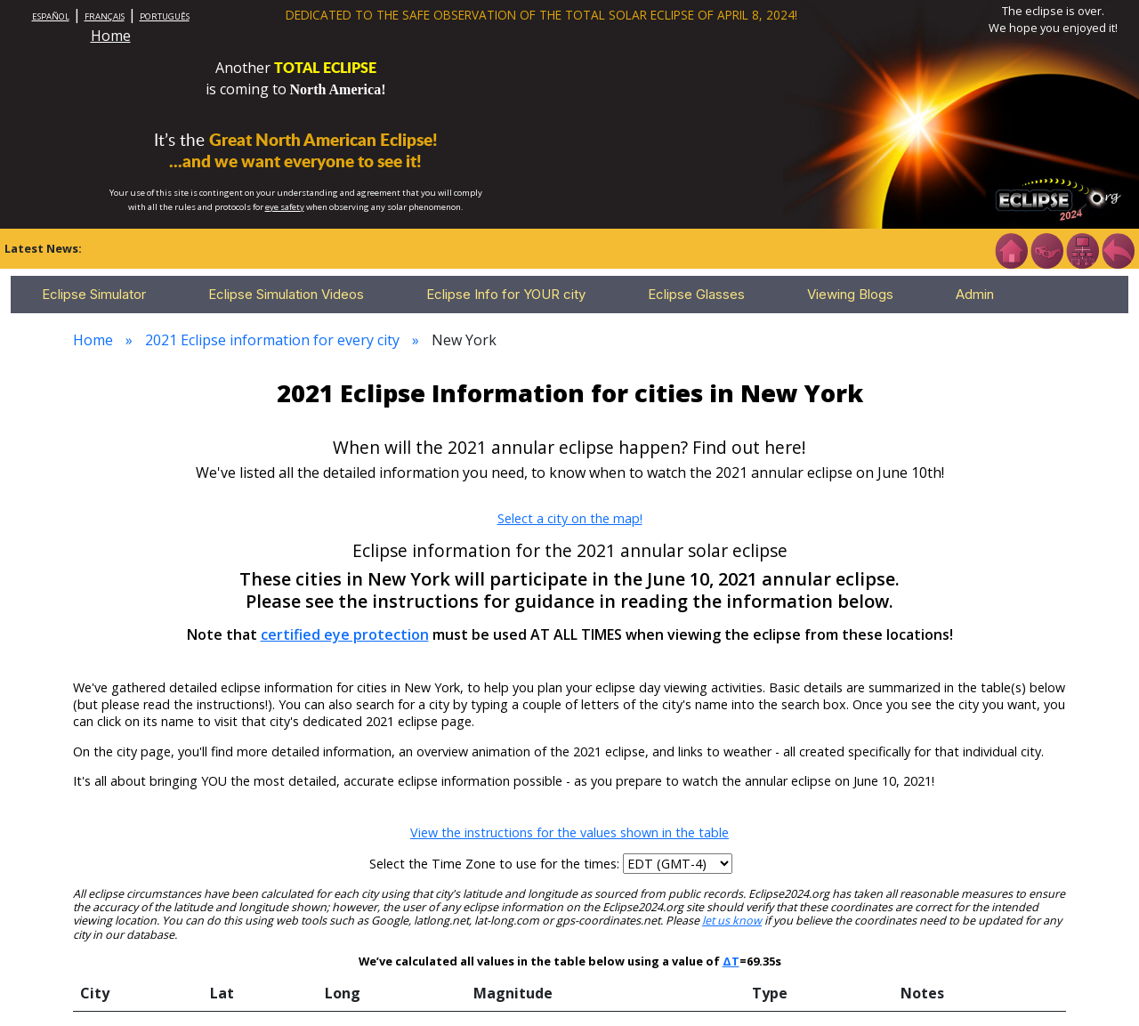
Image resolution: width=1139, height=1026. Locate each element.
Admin (975, 294)
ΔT (731, 961)
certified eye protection (345, 634)
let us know (732, 920)
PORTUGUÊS (165, 16)
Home (111, 35)
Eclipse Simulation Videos (286, 294)
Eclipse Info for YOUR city (506, 294)
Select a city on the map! (569, 518)
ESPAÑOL (50, 16)
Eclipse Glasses (696, 294)
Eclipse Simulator (94, 294)
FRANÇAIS (105, 16)
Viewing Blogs (850, 294)
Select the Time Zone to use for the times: (496, 863)
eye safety (284, 207)
